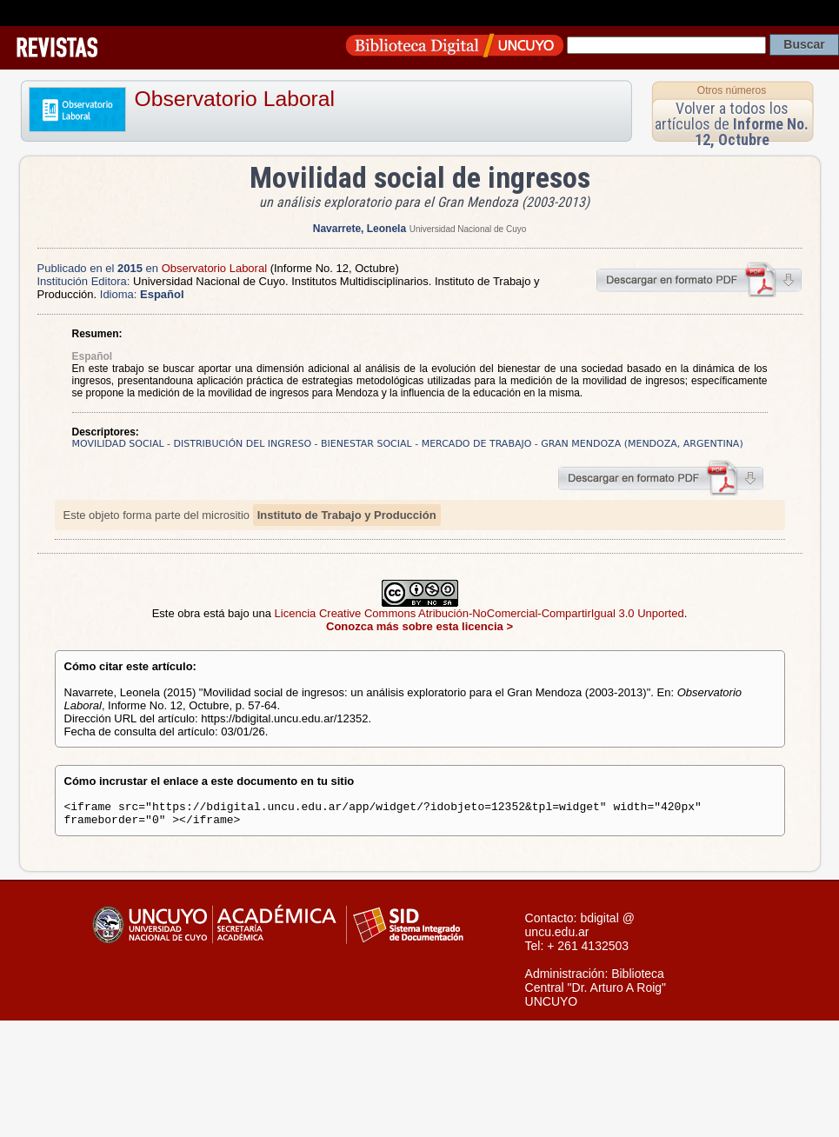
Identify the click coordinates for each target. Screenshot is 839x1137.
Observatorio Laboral (235, 98)
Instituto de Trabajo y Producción (346, 515)
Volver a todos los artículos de (732, 124)
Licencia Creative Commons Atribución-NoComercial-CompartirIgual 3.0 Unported (479, 613)
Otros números (731, 90)
